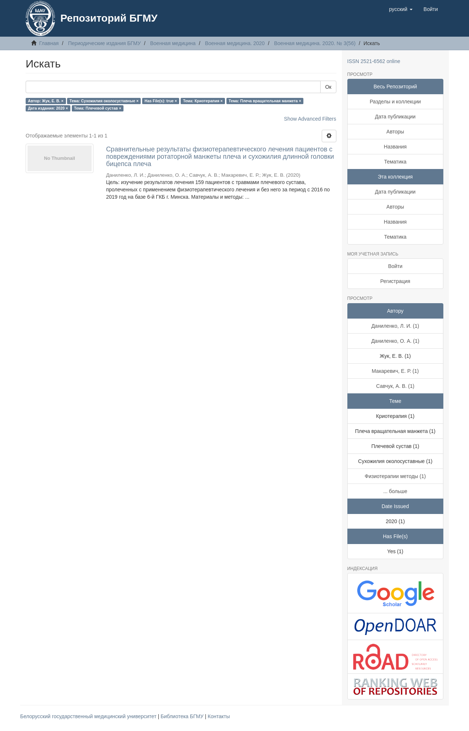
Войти (395, 266)
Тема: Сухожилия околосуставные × (104, 101)
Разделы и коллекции (395, 101)
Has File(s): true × (161, 101)
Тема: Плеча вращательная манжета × (265, 101)
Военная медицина (173, 43)
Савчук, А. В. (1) (395, 386)
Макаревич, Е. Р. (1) (395, 371)
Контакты (219, 716)
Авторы (395, 132)
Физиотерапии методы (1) (395, 476)
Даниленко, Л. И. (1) (395, 326)
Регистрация (395, 281)
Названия (395, 147)
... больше (395, 491)
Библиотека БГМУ (182, 716)
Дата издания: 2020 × (48, 108)
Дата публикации (395, 117)
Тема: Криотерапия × (202, 101)
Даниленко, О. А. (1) (395, 341)
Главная (49, 43)
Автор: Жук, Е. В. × (45, 101)
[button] (401, 9)
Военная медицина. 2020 (235, 43)
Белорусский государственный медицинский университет (89, 716)
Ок (328, 87)
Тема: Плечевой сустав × (97, 108)
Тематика (395, 162)
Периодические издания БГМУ (104, 43)
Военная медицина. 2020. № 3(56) (314, 43)
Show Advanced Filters (310, 119)
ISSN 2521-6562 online (373, 61)
